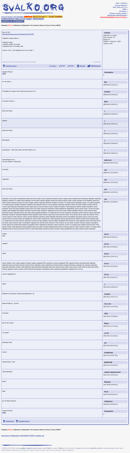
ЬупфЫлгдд (108, 352)
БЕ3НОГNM (108, 362)
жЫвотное (108, 160)
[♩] (13, 17)
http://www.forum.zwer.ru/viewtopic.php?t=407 (18, 34)
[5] (10, 17)
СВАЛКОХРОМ (121, 15)
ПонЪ (106, 391)
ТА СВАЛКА (28, 17)
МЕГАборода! (96, 66)
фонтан (27, 61)
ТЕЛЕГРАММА (55, 17)
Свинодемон (108, 72)
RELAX (18, 19)
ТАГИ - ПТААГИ (121, 3)
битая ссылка (14, 61)
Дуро (106, 101)
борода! (82, 66)
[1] (2, 17)
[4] (8, 17)
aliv (105, 343)
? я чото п (52, 66)
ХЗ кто (106, 234)
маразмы (5, 61)
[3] (6, 17)
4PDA (124, 9)
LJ (125, 7)
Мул (105, 82)
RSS (114, 7)
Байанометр (15, 435)
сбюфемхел (108, 401)
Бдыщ (106, 323)
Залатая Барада (120, 5)
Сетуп (53, 25)
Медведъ (107, 382)
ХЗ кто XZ (107, 304)
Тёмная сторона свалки (118, 13)
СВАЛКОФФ (111, 15)
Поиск (41, 25)
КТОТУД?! (122, 11)
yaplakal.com (39, 435)
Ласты (10, 25)
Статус (47, 25)
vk (94, 61)
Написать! (17, 25)
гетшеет (98, 61)
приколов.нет (6, 435)
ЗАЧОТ (63, 66)
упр (105, 170)
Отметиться (10, 421)
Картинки (25, 25)
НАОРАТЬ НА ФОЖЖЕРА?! (12, 21)
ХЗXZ (106, 313)
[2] (4, 17)
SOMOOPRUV (8, 19)
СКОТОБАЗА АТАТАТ (27, 435)
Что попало (34, 25)
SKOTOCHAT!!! (40, 17)
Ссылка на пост (11, 66)
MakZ (111, 43)
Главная (4, 25)
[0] (3, 73)
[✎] (15, 17)
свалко (21, 61)
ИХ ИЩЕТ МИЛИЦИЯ (33, 19)
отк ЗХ (106, 333)
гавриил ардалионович (112, 372)
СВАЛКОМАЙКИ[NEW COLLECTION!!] (113, 17)
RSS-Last (120, 7)
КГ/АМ (71, 66)
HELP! (59, 25)
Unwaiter (107, 33)
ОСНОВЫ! (20, 17)
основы (33, 61)
